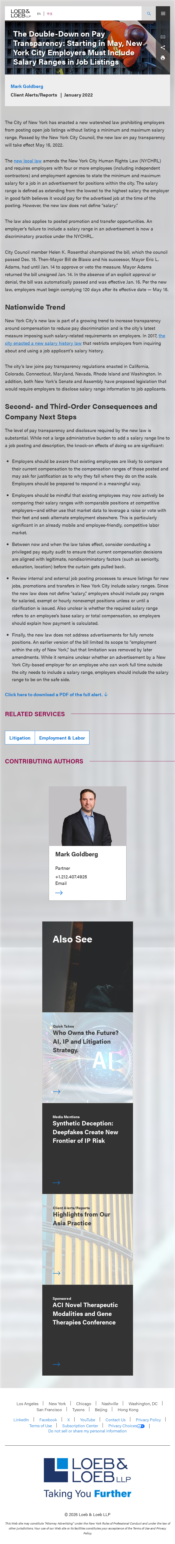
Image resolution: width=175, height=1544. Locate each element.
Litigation (20, 737)
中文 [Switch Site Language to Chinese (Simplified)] (50, 14)
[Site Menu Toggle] (163, 13)
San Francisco (49, 1409)
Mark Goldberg (27, 86)
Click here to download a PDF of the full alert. (54, 694)
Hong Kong (128, 1409)
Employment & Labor (62, 737)
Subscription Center (80, 1426)
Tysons (78, 1409)
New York (57, 1403)
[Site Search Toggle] (149, 13)
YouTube (87, 1420)
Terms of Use (40, 1426)
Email (61, 883)
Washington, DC (143, 1403)
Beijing (101, 1409)
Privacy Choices (126, 1425)
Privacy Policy (148, 1420)
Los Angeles (27, 1403)
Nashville (110, 1403)
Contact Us (115, 1420)
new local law (28, 160)
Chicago (83, 1403)
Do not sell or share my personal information (87, 1431)
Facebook (48, 1420)
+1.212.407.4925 (71, 876)
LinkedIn (21, 1420)
